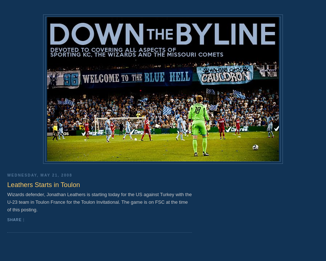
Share (14, 220)
